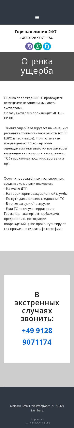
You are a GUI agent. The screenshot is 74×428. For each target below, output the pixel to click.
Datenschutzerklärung (37, 422)
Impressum (37, 419)
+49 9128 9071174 (36, 38)
